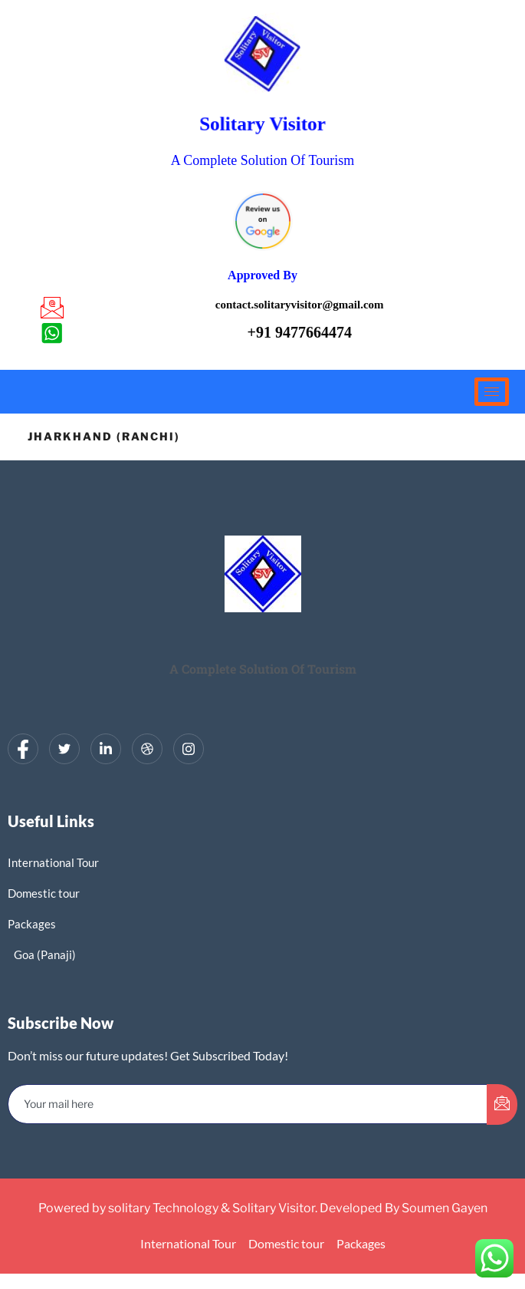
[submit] (502, 1104)
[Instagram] (188, 749)
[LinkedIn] (105, 749)
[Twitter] (64, 749)
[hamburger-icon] (491, 391)
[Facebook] (23, 749)
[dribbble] (147, 749)
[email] (248, 1104)
